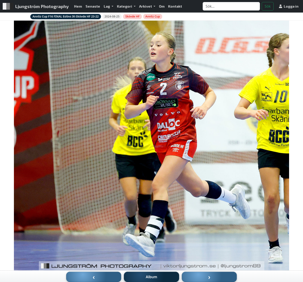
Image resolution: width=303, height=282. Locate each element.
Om (162, 6)
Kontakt (175, 6)
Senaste (93, 6)
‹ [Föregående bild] (94, 277)
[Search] (231, 6)
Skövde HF (132, 16)
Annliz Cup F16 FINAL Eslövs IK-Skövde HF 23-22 (66, 16)
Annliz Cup (152, 16)
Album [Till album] (151, 276)
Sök (268, 6)
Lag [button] (107, 6)
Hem (78, 6)
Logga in (289, 6)
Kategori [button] (125, 6)
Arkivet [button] (146, 6)
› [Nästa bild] (209, 277)
